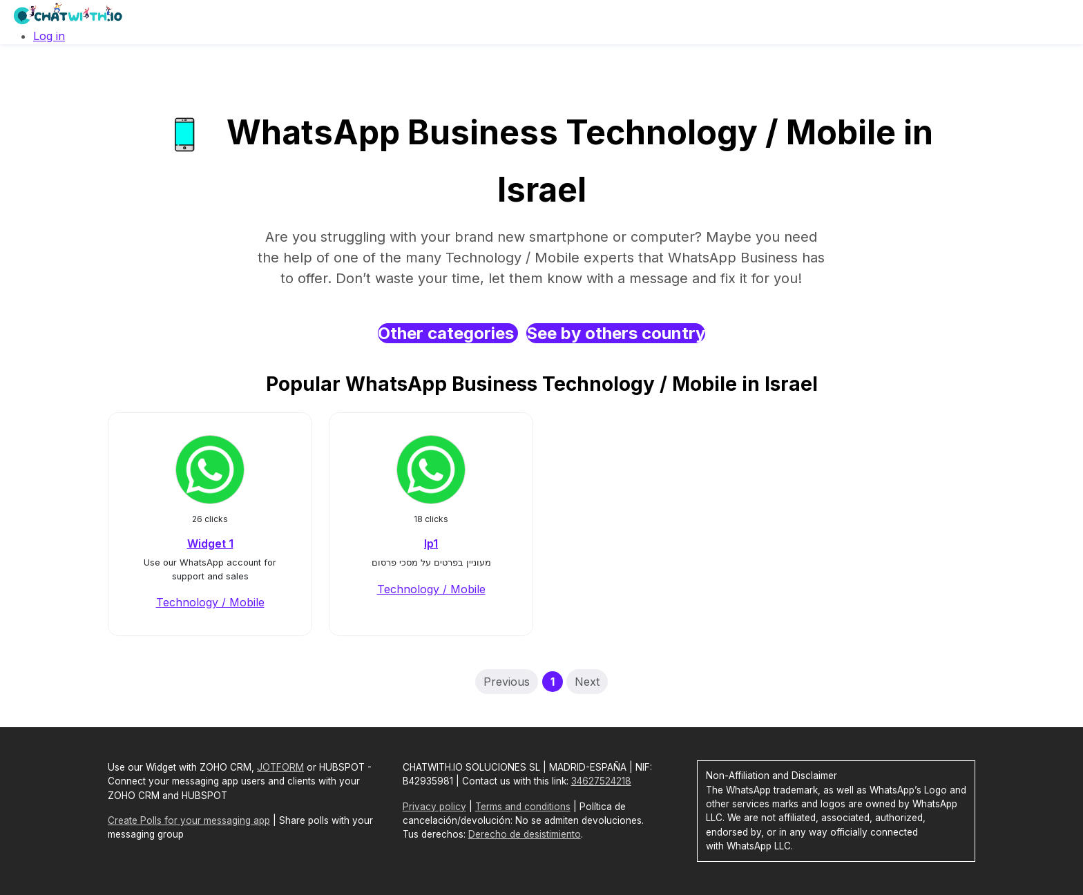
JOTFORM (280, 767)
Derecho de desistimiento (524, 834)
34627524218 (601, 781)
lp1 (431, 543)
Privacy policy (434, 806)
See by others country (615, 333)
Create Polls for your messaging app (189, 820)
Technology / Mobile (210, 602)
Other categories (448, 333)
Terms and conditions (523, 806)
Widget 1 (210, 543)
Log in (49, 36)
